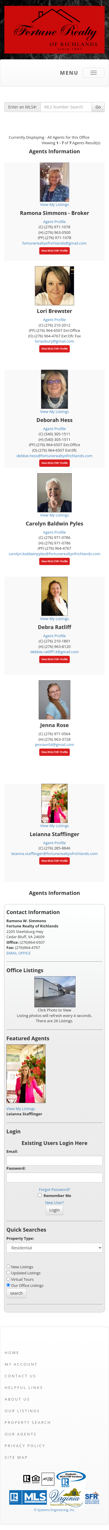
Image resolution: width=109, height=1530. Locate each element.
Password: (16, 1168)
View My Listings (20, 1108)
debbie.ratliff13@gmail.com (54, 651)
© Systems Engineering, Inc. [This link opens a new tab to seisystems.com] (54, 1510)
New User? (54, 1202)
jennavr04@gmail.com (54, 744)
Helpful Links (24, 1387)
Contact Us (20, 1375)
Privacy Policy (25, 1445)
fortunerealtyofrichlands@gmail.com (54, 243)
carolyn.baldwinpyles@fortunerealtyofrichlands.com (54, 553)
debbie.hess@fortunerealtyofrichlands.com (54, 455)
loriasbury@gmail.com (54, 341)
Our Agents (21, 1434)
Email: (12, 1151)
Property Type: (20, 1238)
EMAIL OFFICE (18, 953)
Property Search (28, 1422)
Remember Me (54, 1195)
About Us (17, 1399)
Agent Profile (54, 221)
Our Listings (22, 1410)
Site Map (16, 1457)
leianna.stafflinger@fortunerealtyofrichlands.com (54, 853)
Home (12, 1352)
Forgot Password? (54, 1189)
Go (98, 107)
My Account (21, 1364)
